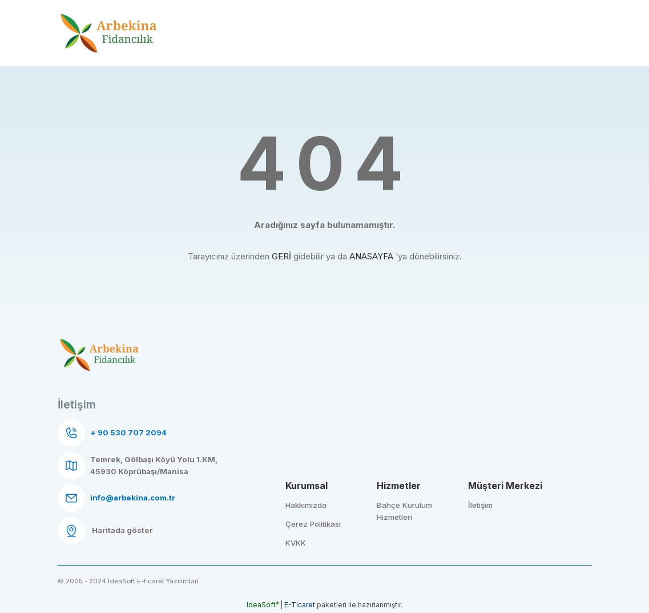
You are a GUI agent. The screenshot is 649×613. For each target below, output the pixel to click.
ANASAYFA (371, 256)
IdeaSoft (263, 604)
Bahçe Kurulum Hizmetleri (404, 511)
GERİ (281, 256)
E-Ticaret (299, 604)
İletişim (480, 505)
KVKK (295, 542)
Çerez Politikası (313, 523)
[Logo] (109, 34)
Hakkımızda (305, 505)
